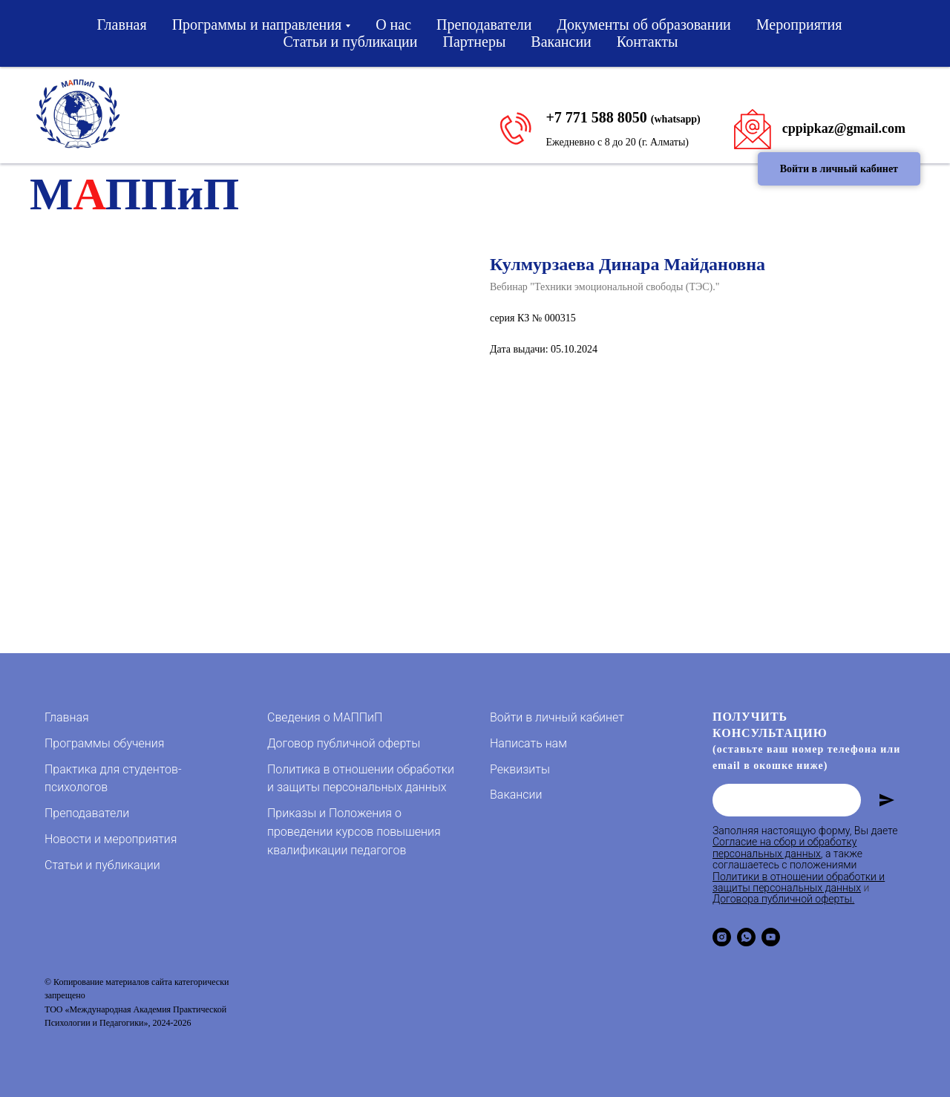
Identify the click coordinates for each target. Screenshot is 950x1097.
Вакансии (561, 41)
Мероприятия (799, 24)
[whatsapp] (746, 937)
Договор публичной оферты (343, 743)
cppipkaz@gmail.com (843, 128)
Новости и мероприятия (111, 839)
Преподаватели (483, 24)
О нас (393, 24)
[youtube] (770, 937)
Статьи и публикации (351, 41)
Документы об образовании (643, 24)
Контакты (647, 41)
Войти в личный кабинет (557, 717)
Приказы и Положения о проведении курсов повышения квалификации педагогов (354, 831)
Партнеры (474, 41)
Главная (122, 24)
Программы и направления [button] (257, 24)
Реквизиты (520, 769)
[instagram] (721, 937)
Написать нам (528, 743)
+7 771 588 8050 (596, 117)
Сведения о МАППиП (324, 717)
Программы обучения (104, 743)
